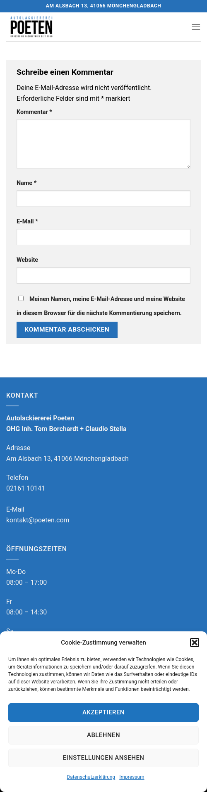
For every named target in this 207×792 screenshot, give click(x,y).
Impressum (131, 777)
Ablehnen (103, 735)
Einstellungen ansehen (103, 757)
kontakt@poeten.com (38, 520)
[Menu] (196, 27)
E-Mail (27, 221)
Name (26, 183)
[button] (194, 642)
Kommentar (34, 112)
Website (27, 259)
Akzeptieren (103, 712)
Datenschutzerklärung (91, 777)
